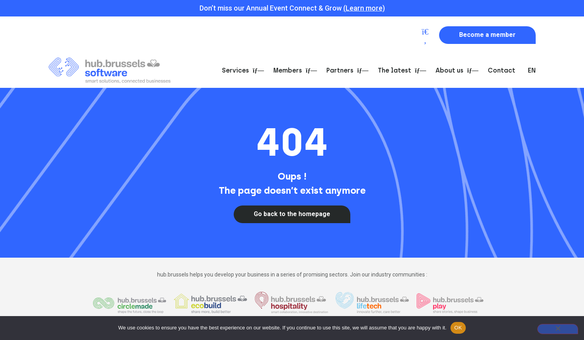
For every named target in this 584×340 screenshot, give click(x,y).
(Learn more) (364, 8)
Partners (345, 70)
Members (293, 70)
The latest (400, 70)
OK (458, 328)
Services (241, 70)
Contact (501, 70)
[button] (425, 36)
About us (455, 70)
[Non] (557, 329)
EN (532, 70)
